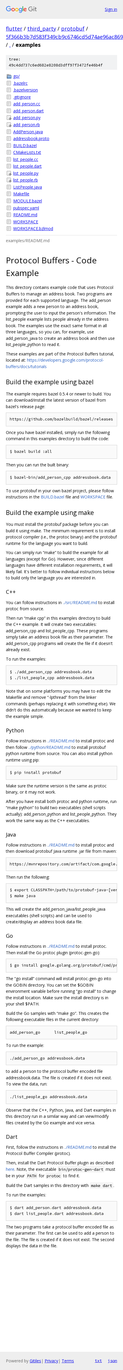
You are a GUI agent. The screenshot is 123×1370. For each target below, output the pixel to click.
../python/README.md (49, 747)
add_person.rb (26, 124)
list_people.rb (25, 180)
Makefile (21, 194)
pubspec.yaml (26, 208)
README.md (25, 214)
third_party (41, 28)
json (112, 1360)
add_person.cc (26, 104)
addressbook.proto (31, 138)
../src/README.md (80, 602)
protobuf (73, 28)
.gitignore (22, 97)
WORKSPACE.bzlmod (33, 228)
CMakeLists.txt (27, 152)
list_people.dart (27, 166)
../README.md (61, 741)
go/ (16, 76)
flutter (14, 28)
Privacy (51, 1361)
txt (98, 1360)
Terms (68, 1361)
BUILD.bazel (25, 145)
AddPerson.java (28, 131)
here (10, 1169)
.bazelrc (20, 83)
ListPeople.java (27, 187)
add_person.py (27, 117)
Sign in (111, 9)
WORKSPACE (25, 222)
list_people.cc (25, 159)
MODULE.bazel (27, 201)
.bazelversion (25, 90)
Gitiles (35, 1361)
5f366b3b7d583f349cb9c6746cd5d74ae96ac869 (64, 36)
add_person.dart (28, 111)
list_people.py (25, 173)
